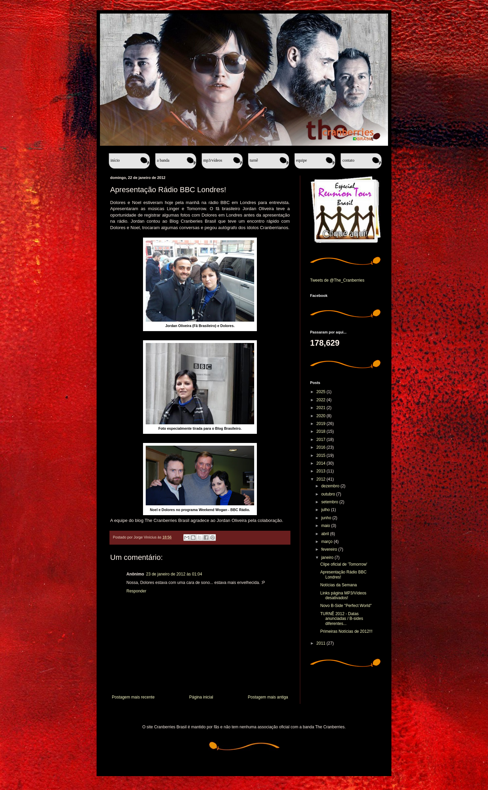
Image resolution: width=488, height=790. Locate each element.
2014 (322, 463)
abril (325, 533)
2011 (322, 643)
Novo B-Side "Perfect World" (346, 605)
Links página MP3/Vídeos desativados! (343, 595)
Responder (136, 591)
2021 (322, 407)
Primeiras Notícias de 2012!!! (346, 631)
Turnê (254, 160)
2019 (322, 423)
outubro (328, 494)
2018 (322, 431)
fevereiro (329, 549)
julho (326, 509)
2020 (322, 415)
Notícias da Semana (338, 585)
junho (326, 517)
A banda (163, 160)
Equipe (301, 160)
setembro (330, 502)
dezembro (331, 486)
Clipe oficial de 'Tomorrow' (343, 564)
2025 (322, 391)
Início (115, 160)
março (327, 541)
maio (326, 525)
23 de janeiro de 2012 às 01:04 (174, 574)
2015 (322, 455)
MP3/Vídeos (212, 160)
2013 (322, 471)
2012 (322, 479)
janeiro (327, 557)
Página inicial (201, 697)
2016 (322, 447)
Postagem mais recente (133, 697)
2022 (322, 400)
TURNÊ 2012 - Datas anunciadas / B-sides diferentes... (341, 618)
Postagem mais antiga (268, 697)
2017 (322, 439)
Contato (348, 160)
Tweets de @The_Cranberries (337, 280)
